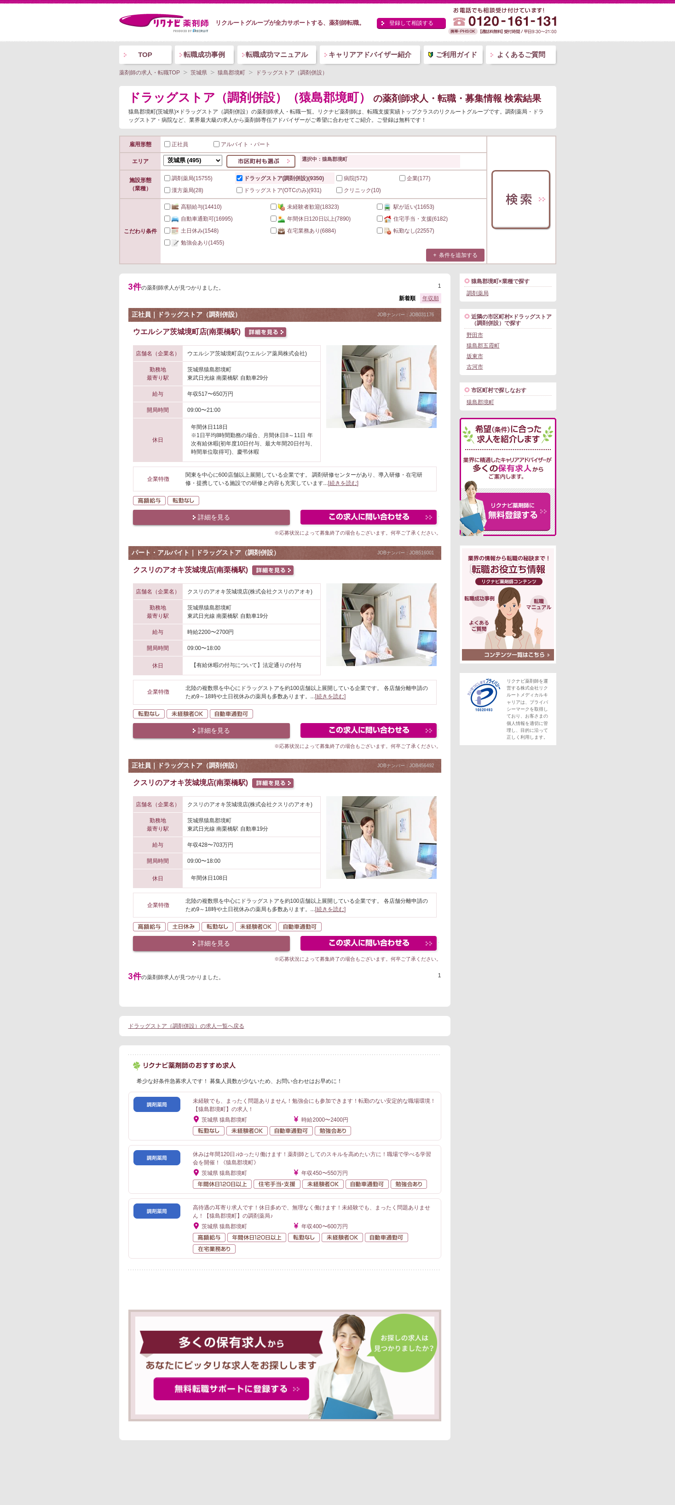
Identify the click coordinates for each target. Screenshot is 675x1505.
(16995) (198, 219)
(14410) (193, 207)
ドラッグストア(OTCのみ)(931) (279, 190)
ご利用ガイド (456, 54)
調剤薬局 (478, 293)
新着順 (407, 298)
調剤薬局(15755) (188, 178)
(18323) (305, 207)
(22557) (405, 231)
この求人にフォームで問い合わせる (369, 518)
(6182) (412, 219)
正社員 (176, 144)
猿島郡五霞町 (483, 345)
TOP (145, 54)
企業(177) (415, 178)
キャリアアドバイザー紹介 (370, 54)
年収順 (430, 298)
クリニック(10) (358, 190)
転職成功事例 (204, 54)
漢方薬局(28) (183, 190)
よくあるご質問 (521, 54)
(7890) (311, 219)
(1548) (191, 231)
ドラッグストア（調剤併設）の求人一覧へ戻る (186, 1026)
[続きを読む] (343, 483)
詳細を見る (214, 517)
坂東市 (475, 356)
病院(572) (352, 178)
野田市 (475, 335)
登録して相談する (411, 23)
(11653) (405, 207)
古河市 (475, 367)
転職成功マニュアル (277, 54)
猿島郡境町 (480, 402)
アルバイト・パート (242, 144)
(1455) (194, 242)
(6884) (303, 231)
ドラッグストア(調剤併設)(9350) (280, 178)
